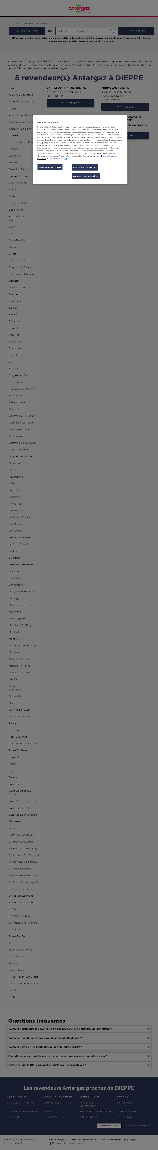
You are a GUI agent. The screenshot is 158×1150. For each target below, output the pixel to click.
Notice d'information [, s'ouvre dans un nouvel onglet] (56, 159)
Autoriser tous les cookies (85, 176)
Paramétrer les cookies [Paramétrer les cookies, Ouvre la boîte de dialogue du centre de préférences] (50, 167)
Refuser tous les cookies (85, 167)
